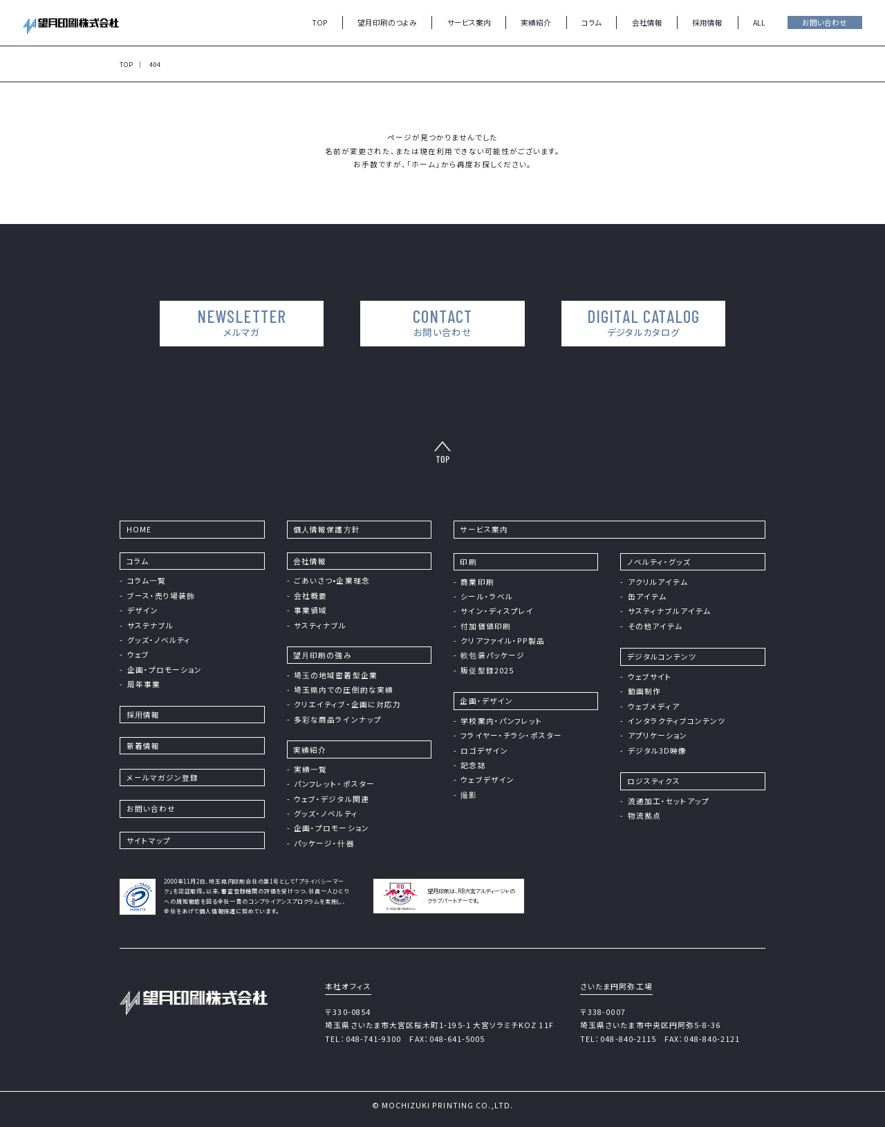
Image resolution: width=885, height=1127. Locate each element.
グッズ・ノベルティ (159, 640)
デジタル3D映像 (657, 750)
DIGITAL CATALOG (640, 322)
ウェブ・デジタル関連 (331, 799)
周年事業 (143, 684)
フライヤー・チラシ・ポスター (511, 735)
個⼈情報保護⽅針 (326, 529)
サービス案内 (469, 22)
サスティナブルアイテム (669, 611)
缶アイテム (647, 596)
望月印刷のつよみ (387, 22)
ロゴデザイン (483, 750)
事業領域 (310, 610)
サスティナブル (320, 625)
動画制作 (644, 691)
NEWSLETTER (244, 322)
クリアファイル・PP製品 (502, 640)
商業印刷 (477, 582)
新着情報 (143, 746)
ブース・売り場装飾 (161, 595)
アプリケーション (658, 735)
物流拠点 (644, 815)
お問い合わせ (824, 22)
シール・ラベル (486, 596)
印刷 (468, 562)
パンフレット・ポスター (334, 784)
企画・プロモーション (165, 669)
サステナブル (150, 625)
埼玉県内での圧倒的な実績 (343, 689)
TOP (320, 22)
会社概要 (310, 595)
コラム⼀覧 (146, 580)
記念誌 (472, 765)
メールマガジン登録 (163, 777)
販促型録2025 (487, 670)
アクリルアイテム (658, 582)
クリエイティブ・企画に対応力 (347, 704)
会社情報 (647, 22)
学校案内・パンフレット (501, 721)
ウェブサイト (650, 676)
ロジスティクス (653, 781)
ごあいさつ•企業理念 (332, 580)
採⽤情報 (143, 714)
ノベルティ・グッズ (659, 562)
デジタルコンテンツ (662, 656)
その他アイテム (655, 626)
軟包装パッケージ (492, 655)
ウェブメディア (654, 706)
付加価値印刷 (485, 626)
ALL (759, 22)
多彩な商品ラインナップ (338, 719)
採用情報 (707, 22)
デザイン (142, 610)
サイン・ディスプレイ (497, 611)
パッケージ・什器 (324, 843)
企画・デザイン (486, 701)
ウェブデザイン (487, 779)
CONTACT (442, 322)
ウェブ (138, 654)
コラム (591, 22)
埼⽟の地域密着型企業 (336, 675)
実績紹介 (536, 22)
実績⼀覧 (310, 769)
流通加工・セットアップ (669, 801)
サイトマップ (149, 840)
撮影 (468, 795)
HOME (139, 529)
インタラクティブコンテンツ (677, 721)
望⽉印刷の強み (322, 655)
